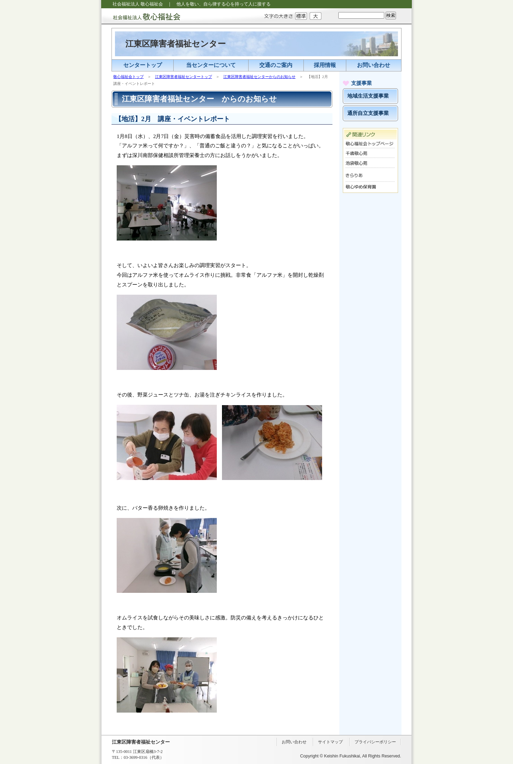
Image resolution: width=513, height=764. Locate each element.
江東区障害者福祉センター (175, 43)
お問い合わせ (373, 65)
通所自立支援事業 (368, 113)
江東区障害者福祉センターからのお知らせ (259, 77)
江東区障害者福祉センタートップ (183, 77)
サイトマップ (330, 741)
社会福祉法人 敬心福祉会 (141, 16)
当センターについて (211, 65)
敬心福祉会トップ (128, 77)
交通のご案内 (275, 65)
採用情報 (325, 65)
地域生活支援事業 (368, 96)
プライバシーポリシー (375, 741)
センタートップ (142, 65)
